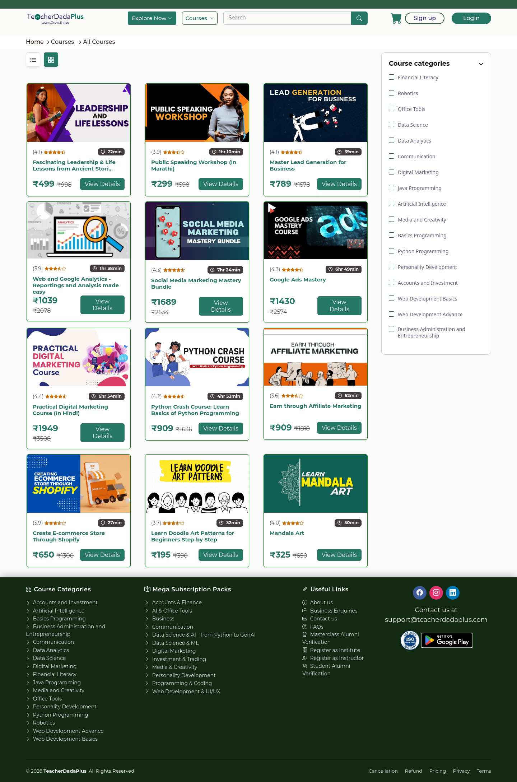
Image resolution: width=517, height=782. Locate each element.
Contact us (319, 618)
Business (159, 618)
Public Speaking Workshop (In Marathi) (194, 165)
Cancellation (383, 771)
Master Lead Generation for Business (308, 165)
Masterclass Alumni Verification (330, 638)
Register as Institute (331, 650)
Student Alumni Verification (326, 670)
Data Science (46, 658)
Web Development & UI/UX (182, 691)
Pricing (437, 771)
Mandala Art (287, 533)
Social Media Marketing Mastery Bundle (196, 283)
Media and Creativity (55, 690)
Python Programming (57, 715)
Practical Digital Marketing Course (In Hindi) (70, 409)
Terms (484, 771)
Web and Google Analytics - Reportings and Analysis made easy (76, 285)
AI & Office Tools (168, 611)
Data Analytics (47, 650)
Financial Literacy (51, 674)
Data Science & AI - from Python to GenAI (200, 635)
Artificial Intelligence (55, 611)
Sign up (425, 18)
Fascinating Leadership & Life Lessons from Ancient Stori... (74, 165)
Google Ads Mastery (298, 279)
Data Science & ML (171, 643)
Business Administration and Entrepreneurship (65, 630)
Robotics (40, 723)
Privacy (461, 771)
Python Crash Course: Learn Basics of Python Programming (195, 409)
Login (471, 18)
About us (317, 602)
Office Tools (44, 698)
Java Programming (53, 682)
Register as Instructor (333, 658)
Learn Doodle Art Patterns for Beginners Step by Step (192, 536)
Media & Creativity (170, 667)
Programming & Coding (178, 683)
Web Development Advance (65, 731)
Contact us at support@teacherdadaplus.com (436, 615)
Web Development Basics (62, 739)
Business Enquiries (330, 611)
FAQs (312, 627)
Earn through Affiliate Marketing (316, 405)
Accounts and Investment (62, 602)
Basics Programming (56, 618)
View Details (102, 184)
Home (35, 41)
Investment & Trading (175, 659)
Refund (413, 771)
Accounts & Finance (173, 602)
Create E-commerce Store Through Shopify (69, 536)
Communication (50, 642)
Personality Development (61, 706)
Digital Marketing (51, 666)
